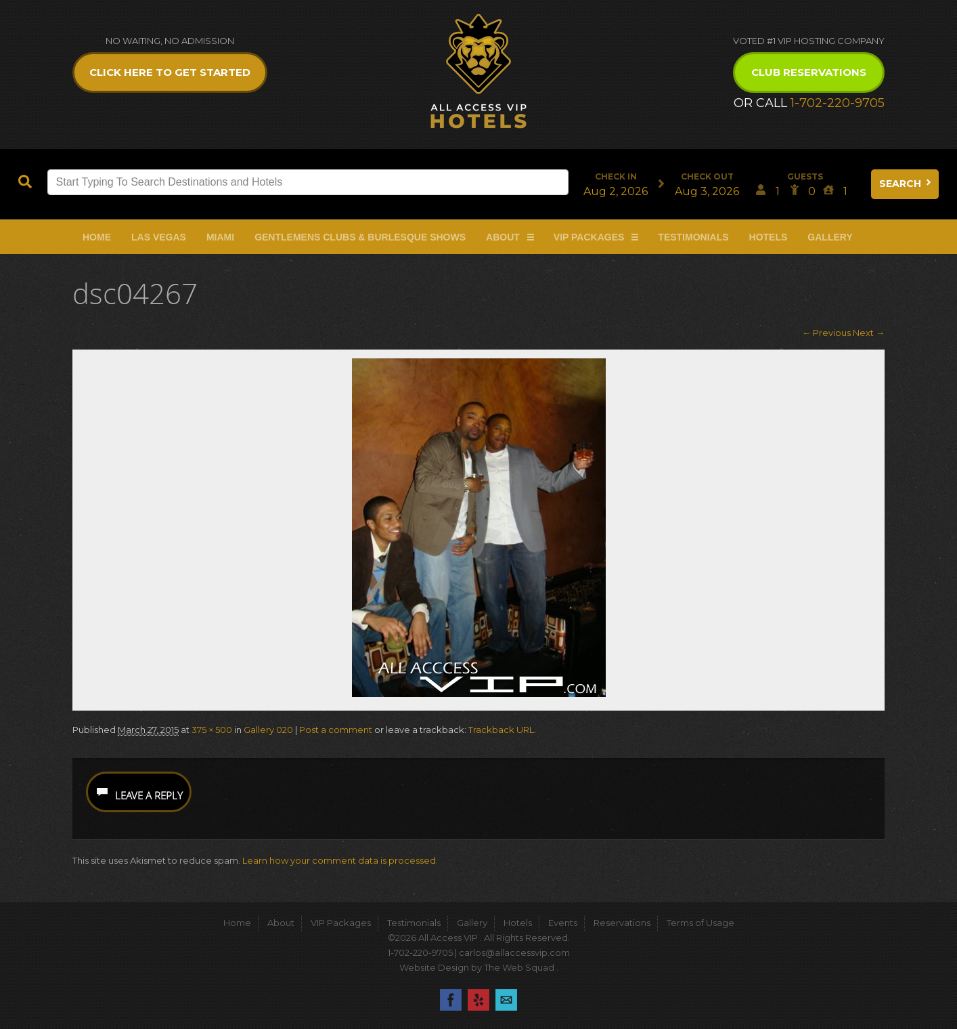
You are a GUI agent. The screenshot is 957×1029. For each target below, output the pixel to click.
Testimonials (693, 237)
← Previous (826, 332)
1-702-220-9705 (838, 103)
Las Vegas (158, 237)
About (503, 237)
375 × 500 (212, 729)
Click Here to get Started (169, 72)
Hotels (768, 237)
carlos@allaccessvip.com (514, 952)
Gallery (829, 237)
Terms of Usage (700, 922)
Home (97, 237)
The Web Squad (520, 967)
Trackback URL (501, 729)
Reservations (622, 922)
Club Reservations (808, 72)
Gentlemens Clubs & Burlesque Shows (360, 237)
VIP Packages (589, 237)
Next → (869, 332)
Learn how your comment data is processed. (340, 860)
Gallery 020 (268, 729)
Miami (220, 237)
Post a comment (335, 729)
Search (906, 183)
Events (562, 922)
